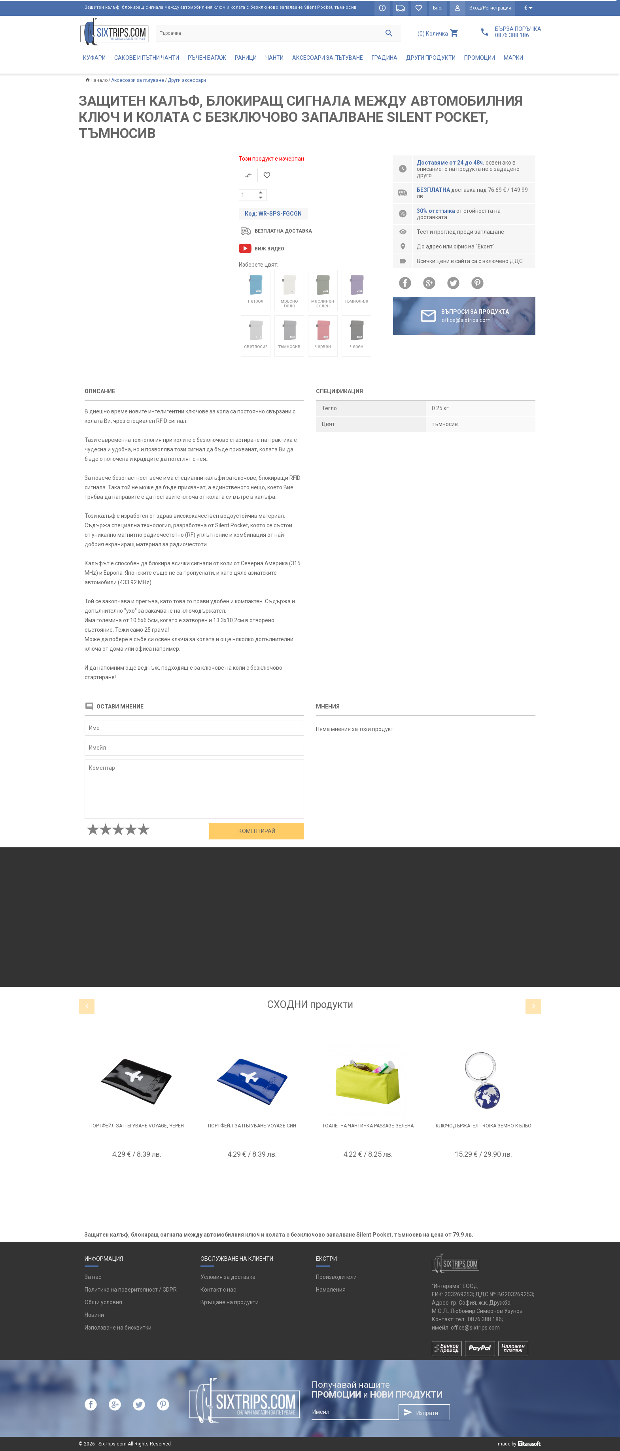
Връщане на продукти (229, 1302)
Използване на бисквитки (118, 1327)
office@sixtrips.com (475, 1327)
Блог (438, 8)
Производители (336, 1277)
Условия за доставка (227, 1277)
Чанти (274, 58)
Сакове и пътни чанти (146, 58)
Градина (384, 58)
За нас (93, 1277)
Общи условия (103, 1302)
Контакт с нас (218, 1289)
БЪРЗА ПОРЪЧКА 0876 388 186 (518, 32)
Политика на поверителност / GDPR (131, 1289)
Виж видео (269, 249)
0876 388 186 (485, 1319)
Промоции (479, 58)
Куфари (94, 58)
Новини (94, 1315)
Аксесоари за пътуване (327, 58)
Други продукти (431, 58)
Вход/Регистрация (490, 8)
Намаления (331, 1289)
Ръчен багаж (207, 58)
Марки (513, 58)
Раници (246, 58)
